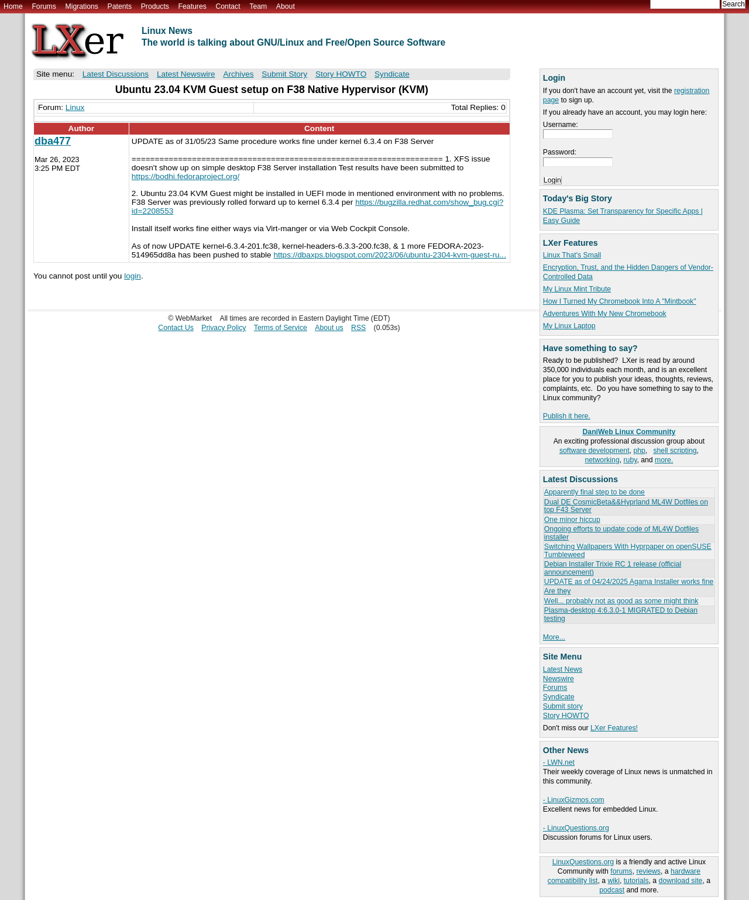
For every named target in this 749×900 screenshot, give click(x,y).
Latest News (562, 669)
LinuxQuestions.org (583, 862)
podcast (611, 890)
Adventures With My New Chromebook (604, 314)
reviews (648, 871)
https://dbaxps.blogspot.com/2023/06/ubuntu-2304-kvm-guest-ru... (389, 254)
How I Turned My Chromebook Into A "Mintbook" (619, 301)
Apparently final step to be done (594, 492)
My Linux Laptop (569, 326)
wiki (614, 881)
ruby (630, 460)
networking (602, 460)
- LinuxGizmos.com (573, 800)
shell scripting (674, 450)
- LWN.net (559, 762)
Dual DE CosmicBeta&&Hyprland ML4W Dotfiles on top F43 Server (626, 506)
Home (13, 6)
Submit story (563, 706)
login (132, 276)
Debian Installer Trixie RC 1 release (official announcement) (612, 568)
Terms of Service (280, 328)
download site (681, 881)
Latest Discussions (116, 74)
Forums (44, 6)
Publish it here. (566, 416)
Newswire (558, 679)
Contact (227, 6)
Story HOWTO (566, 716)
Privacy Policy (223, 328)
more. (664, 460)
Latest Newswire (186, 74)
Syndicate (559, 697)
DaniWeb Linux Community (629, 432)
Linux (75, 107)
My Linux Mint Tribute (577, 289)
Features (192, 6)
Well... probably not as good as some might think (621, 601)
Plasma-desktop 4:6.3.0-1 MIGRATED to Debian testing (621, 614)
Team (258, 6)
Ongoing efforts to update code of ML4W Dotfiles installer (621, 533)
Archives (238, 74)
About (285, 6)
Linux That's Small (572, 255)
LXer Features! (614, 728)
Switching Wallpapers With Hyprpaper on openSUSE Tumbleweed (628, 550)
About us (329, 328)
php (639, 450)
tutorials (636, 881)
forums (621, 871)
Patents (120, 6)
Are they (557, 591)
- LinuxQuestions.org (576, 828)
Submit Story (284, 74)
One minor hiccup (572, 520)
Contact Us (176, 328)
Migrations (81, 6)
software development (594, 450)
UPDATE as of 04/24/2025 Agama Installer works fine (628, 582)
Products (155, 6)
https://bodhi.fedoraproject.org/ (185, 176)
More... (554, 637)
